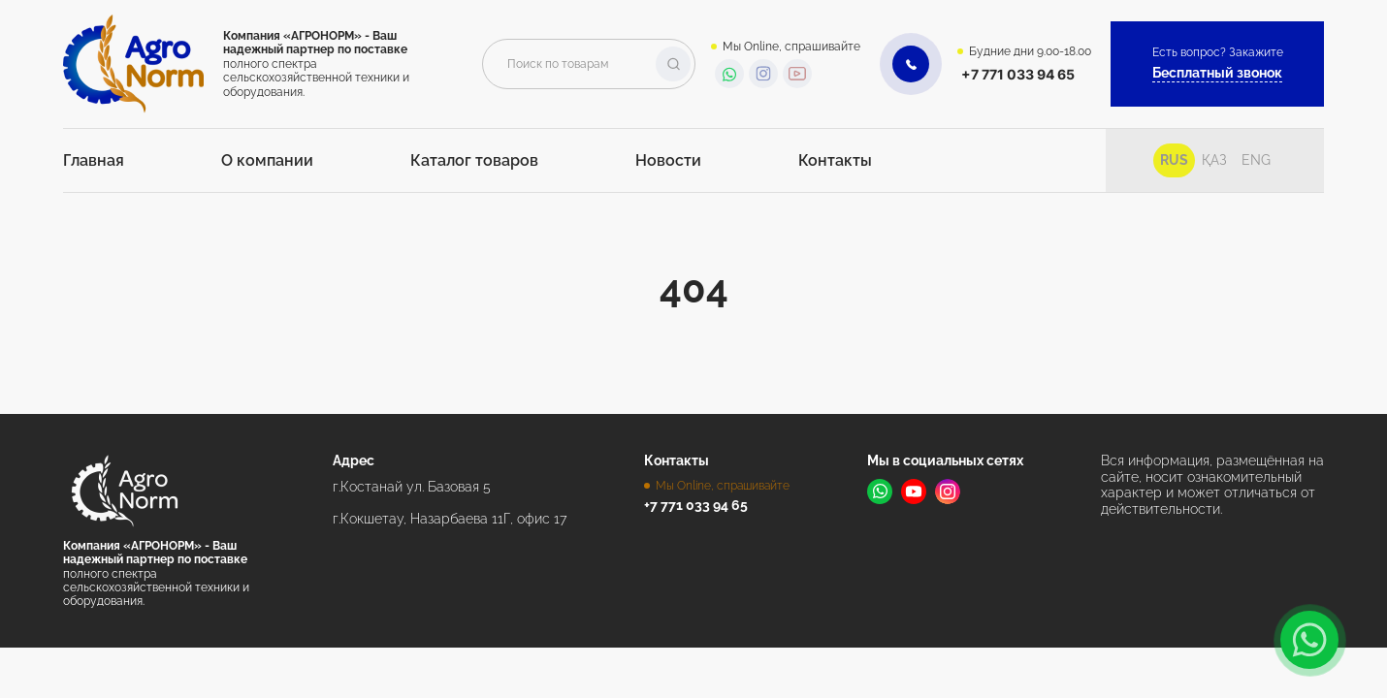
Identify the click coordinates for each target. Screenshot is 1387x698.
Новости (668, 160)
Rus (1174, 160)
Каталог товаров (474, 160)
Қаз (1214, 160)
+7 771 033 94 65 (1018, 74)
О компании (267, 160)
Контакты (835, 160)
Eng (1256, 160)
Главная (93, 160)
